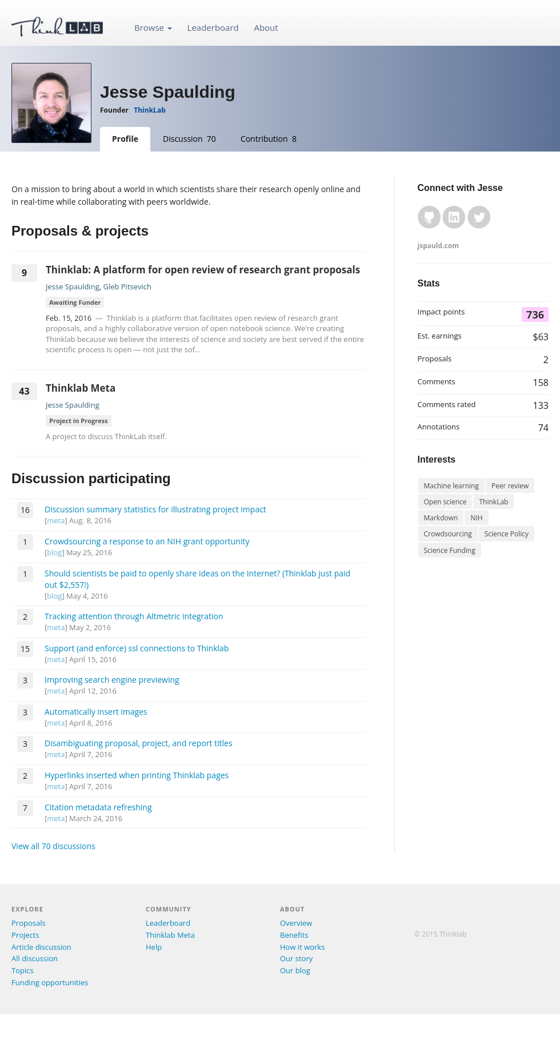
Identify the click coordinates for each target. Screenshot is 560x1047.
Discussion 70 (189, 138)
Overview (296, 923)
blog (54, 552)
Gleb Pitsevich (127, 286)
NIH (476, 518)
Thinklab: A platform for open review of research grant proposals (203, 269)
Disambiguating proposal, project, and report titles (139, 743)
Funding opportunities (49, 982)
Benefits (294, 935)
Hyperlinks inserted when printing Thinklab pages (137, 775)
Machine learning (451, 486)
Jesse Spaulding (72, 286)
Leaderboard (213, 27)
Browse (153, 27)
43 (24, 391)
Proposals (28, 923)
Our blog (295, 970)
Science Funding (449, 550)
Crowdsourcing (448, 534)
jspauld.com (438, 245)
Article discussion (41, 947)
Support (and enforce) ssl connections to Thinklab (137, 648)
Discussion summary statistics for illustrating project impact (155, 509)
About (266, 27)
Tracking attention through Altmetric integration (134, 616)
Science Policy (507, 534)
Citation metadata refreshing (98, 807)
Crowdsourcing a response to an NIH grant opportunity (147, 541)
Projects (25, 935)
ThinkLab (149, 110)
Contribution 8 (269, 138)
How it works (302, 947)
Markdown (441, 518)
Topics (22, 970)
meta (56, 520)
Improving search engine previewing (112, 679)
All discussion (34, 958)
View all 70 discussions (53, 846)
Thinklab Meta (80, 388)
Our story (296, 958)
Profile (125, 138)
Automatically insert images (96, 711)
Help (154, 947)
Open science (445, 502)
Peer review (510, 486)
